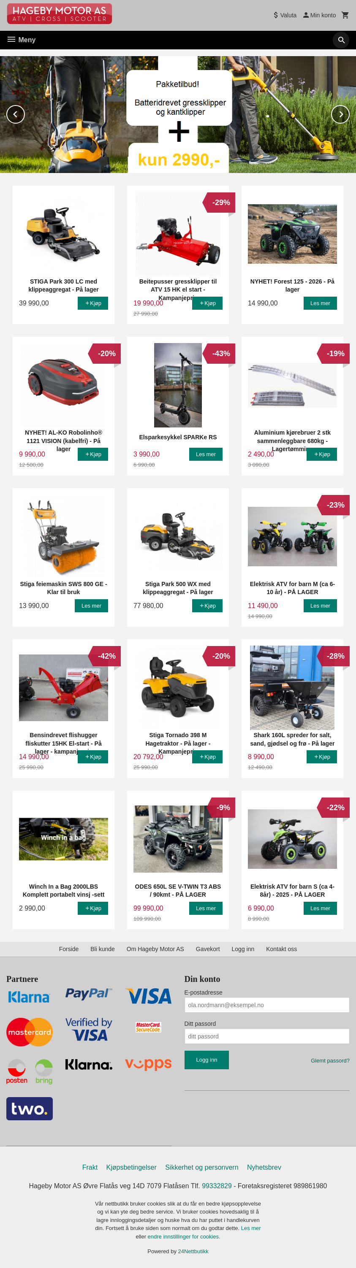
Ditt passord (200, 1023)
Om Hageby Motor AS (155, 948)
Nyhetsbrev (264, 1167)
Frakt (90, 1167)
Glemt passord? (330, 1060)
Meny (20, 39)
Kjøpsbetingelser (131, 1167)
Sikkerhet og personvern (201, 1167)
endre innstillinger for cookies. (184, 1236)
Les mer (251, 1228)
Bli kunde (102, 948)
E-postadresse (204, 992)
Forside (69, 948)
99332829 (217, 1185)
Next (349, 112)
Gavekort (208, 948)
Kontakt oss (281, 948)
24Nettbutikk (193, 1251)
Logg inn (243, 948)
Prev (24, 112)
